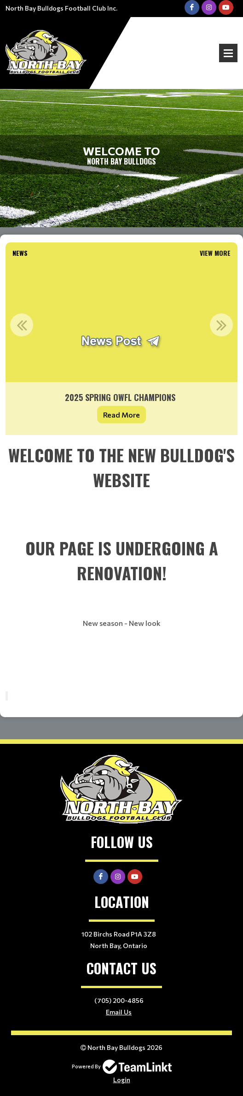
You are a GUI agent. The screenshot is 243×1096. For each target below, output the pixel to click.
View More (215, 253)
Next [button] (221, 324)
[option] (121, 348)
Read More (121, 414)
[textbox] (121, 563)
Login (121, 1080)
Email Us (119, 1012)
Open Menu (228, 53)
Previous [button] (21, 324)
